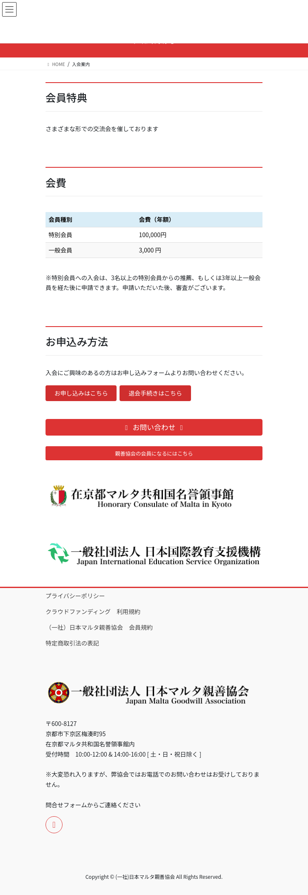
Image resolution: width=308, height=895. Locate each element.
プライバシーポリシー (75, 595)
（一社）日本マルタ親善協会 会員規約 (99, 627)
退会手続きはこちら (155, 393)
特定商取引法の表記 (72, 643)
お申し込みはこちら (81, 393)
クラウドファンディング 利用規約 (93, 611)
